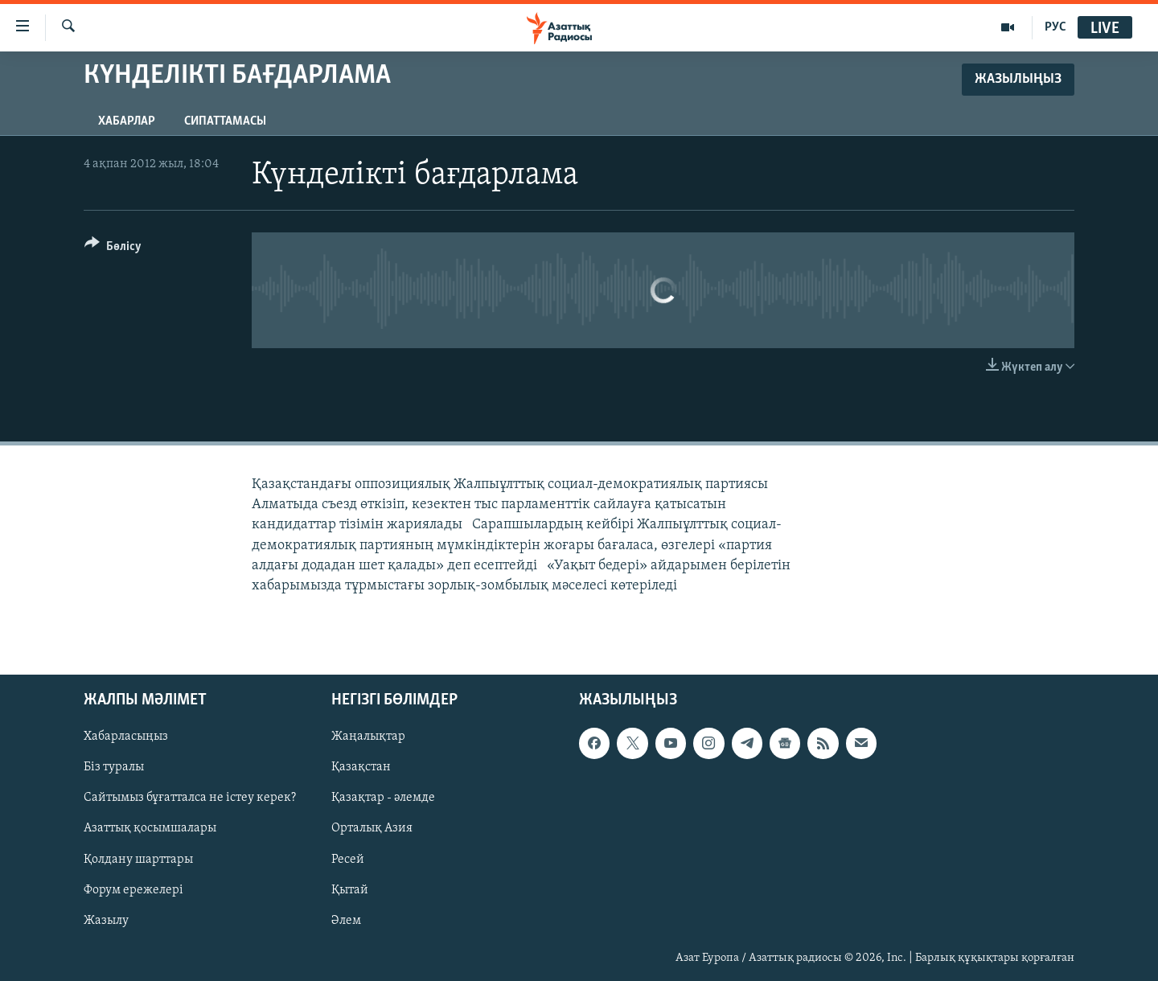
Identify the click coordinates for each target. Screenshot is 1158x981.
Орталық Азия (372, 829)
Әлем (346, 920)
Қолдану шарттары (138, 859)
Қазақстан (361, 767)
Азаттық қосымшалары (150, 829)
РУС (1055, 27)
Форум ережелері (133, 890)
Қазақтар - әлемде (383, 798)
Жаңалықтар (368, 736)
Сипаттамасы (225, 121)
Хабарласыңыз (126, 736)
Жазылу (106, 920)
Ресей (347, 859)
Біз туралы (114, 767)
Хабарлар (126, 121)
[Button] (113, 248)
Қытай (349, 890)
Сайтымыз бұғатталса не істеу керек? (190, 798)
